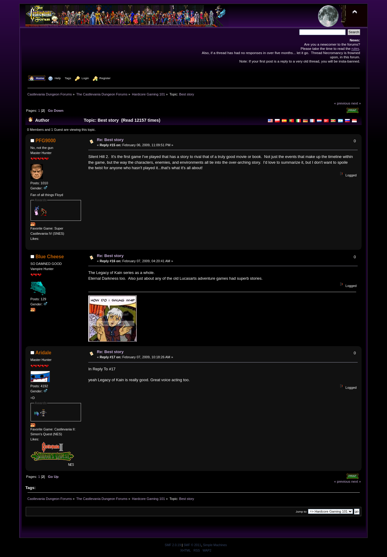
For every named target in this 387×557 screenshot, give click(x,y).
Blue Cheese (50, 256)
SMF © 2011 (192, 545)
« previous (342, 103)
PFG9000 (46, 140)
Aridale (43, 352)
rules (355, 48)
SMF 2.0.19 (173, 545)
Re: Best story (110, 139)
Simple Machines (215, 545)
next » (356, 103)
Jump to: (301, 511)
